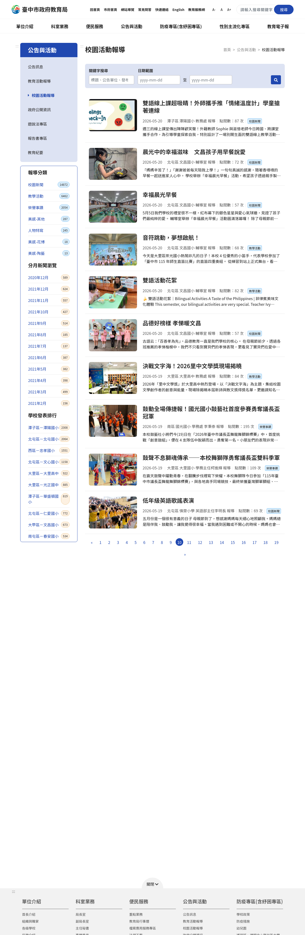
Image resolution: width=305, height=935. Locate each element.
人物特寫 (49, 230)
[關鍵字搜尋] (111, 79)
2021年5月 (49, 369)
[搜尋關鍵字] (265, 9)
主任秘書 (82, 928)
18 (265, 550)
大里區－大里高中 (49, 473)
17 (254, 550)
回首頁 (95, 9)
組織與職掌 (30, 921)
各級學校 (29, 928)
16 (244, 550)
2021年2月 (49, 403)
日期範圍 (145, 70)
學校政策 (243, 914)
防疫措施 (243, 921)
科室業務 (59, 26)
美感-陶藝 (49, 253)
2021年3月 (49, 392)
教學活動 (49, 196)
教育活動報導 (39, 81)
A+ (229, 9)
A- (213, 9)
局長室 (81, 914)
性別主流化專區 (235, 26)
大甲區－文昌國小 (49, 525)
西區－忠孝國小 (49, 450)
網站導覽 (127, 9)
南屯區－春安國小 (49, 536)
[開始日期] (159, 79)
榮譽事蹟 (49, 207)
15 (233, 550)
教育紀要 (35, 152)
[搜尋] (276, 79)
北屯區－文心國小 (49, 462)
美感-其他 (49, 219)
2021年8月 (49, 334)
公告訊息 (35, 67)
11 (189, 550)
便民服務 (94, 26)
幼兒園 (242, 928)
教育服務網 (196, 9)
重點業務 (136, 914)
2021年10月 (49, 312)
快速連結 (162, 9)
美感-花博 (49, 242)
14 (222, 550)
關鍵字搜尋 (98, 70)
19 (276, 550)
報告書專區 (37, 138)
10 (179, 550)
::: (17, 46)
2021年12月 (49, 289)
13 (211, 550)
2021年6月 (49, 357)
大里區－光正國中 (49, 485)
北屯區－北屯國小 (49, 439)
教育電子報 (278, 26)
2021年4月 (49, 380)
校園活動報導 (43, 95)
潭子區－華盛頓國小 (49, 499)
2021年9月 (49, 323)
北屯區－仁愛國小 (49, 513)
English (179, 9)
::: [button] (13, 891)
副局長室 (82, 921)
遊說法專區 (37, 124)
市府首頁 (110, 9)
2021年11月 (49, 300)
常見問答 (145, 9)
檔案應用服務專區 (142, 928)
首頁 (227, 49)
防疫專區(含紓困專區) (181, 26)
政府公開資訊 (39, 109)
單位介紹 (24, 26)
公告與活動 (131, 26)
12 (200, 550)
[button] (152, 883)
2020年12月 (49, 277)
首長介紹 (29, 914)
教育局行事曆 (139, 921)
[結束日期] (211, 79)
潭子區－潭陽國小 (49, 427)
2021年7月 (49, 346)
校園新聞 (49, 184)
